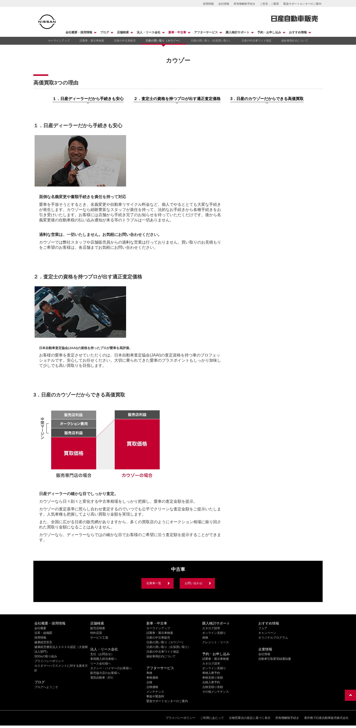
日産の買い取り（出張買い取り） (211, 40)
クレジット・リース (215, 642)
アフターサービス (206, 32)
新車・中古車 (177, 32)
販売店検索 (97, 628)
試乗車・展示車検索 (92, 40)
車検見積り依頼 (212, 677)
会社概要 (40, 628)
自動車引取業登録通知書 (274, 659)
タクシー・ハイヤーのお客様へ (111, 668)
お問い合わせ (193, 583)
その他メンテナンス (215, 691)
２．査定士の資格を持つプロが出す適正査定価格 (177, 99)
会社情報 (223, 3)
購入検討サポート (237, 32)
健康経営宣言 (43, 642)
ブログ (104, 32)
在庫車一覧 (153, 583)
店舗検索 (123, 32)
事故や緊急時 (155, 696)
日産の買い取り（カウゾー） (163, 40)
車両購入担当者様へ (103, 659)
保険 (205, 637)
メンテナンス (155, 691)
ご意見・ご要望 (269, 3)
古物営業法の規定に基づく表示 (249, 718)
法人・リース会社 (148, 32)
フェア (262, 628)
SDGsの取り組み (45, 656)
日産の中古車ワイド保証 (256, 40)
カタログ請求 (211, 628)
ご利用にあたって (212, 718)
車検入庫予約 (211, 673)
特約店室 (96, 633)
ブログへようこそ (46, 687)
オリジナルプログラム (273, 637)
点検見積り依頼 (212, 687)
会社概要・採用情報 (79, 32)
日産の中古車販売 (125, 40)
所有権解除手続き (244, 3)
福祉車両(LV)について (294, 40)
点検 (149, 682)
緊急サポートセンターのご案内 (302, 3)
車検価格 (152, 677)
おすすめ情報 (298, 32)
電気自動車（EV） (102, 677)
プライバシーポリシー (49, 661)
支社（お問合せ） (102, 654)
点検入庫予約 (211, 682)
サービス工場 (99, 637)
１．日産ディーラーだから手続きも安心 (88, 99)
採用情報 (208, 3)
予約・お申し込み (269, 32)
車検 (149, 673)
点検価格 (152, 687)
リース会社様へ (100, 663)
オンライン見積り (214, 633)
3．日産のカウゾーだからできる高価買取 (267, 99)
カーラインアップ (59, 40)
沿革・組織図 (43, 633)
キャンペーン (267, 633)
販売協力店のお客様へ (105, 673)
